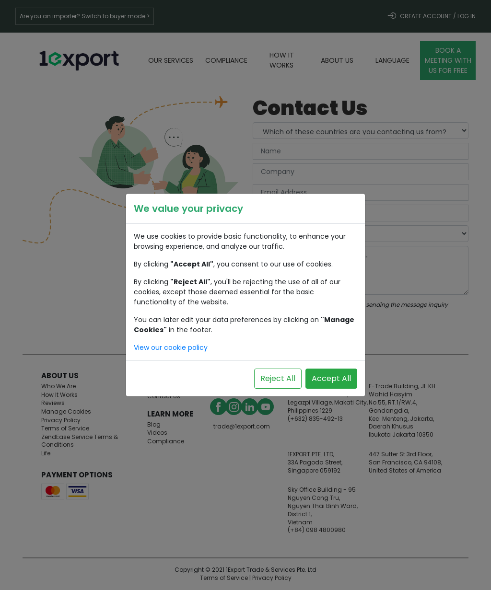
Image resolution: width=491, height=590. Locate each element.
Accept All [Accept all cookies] (331, 378)
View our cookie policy (171, 347)
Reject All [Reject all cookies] (277, 378)
